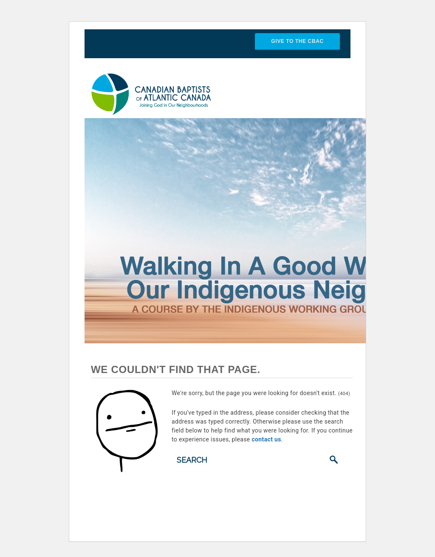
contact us (266, 439)
